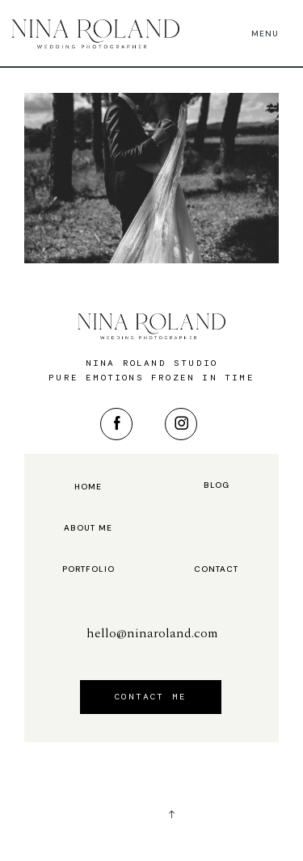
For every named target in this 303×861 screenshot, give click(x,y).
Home (88, 487)
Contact (216, 569)
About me (88, 528)
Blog (216, 485)
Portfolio (88, 569)
